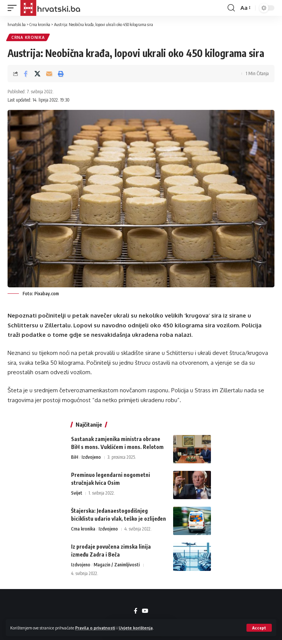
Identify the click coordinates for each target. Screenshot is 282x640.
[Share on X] (37, 74)
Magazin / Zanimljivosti (117, 565)
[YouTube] (145, 611)
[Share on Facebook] (25, 74)
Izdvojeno (91, 457)
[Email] (49, 74)
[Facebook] (135, 611)
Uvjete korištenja (136, 627)
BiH (74, 457)
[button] (259, 628)
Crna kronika (28, 37)
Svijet (76, 493)
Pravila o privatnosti (95, 627)
